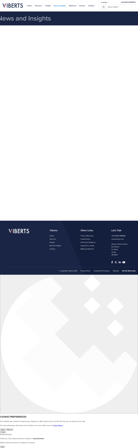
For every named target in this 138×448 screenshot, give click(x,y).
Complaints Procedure (102, 271)
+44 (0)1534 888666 (128, 2)
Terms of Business (87, 236)
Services (38, 6)
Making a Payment (87, 249)
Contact (91, 6)
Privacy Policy (85, 271)
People (48, 6)
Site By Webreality (129, 271)
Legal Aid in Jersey (87, 246)
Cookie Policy (85, 239)
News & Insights (60, 6)
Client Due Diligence (88, 242)
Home (29, 6)
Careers (82, 6)
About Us (72, 6)
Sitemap (116, 271)
